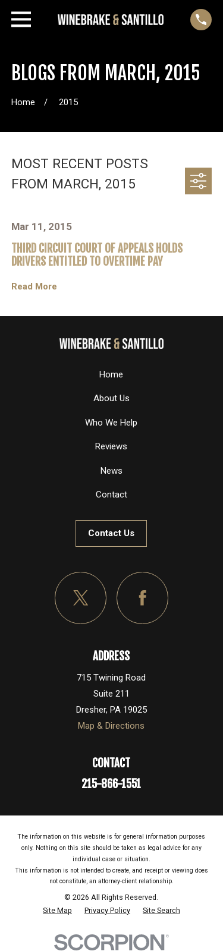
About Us (111, 398)
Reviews (111, 446)
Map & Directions (111, 725)
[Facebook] (143, 598)
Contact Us (111, 533)
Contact (111, 494)
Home (111, 374)
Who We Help (111, 422)
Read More (34, 287)
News (111, 470)
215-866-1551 (111, 784)
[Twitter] (81, 598)
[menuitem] (57, 911)
